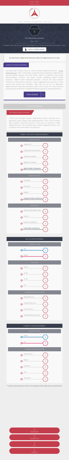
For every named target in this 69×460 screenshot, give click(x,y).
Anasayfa (19, 22)
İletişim (50, 22)
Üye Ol (37, 4)
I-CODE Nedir (27, 22)
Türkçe (32, 1)
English (37, 1)
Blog (45, 22)
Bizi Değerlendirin (37, 22)
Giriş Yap (32, 4)
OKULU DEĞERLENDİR (34, 49)
